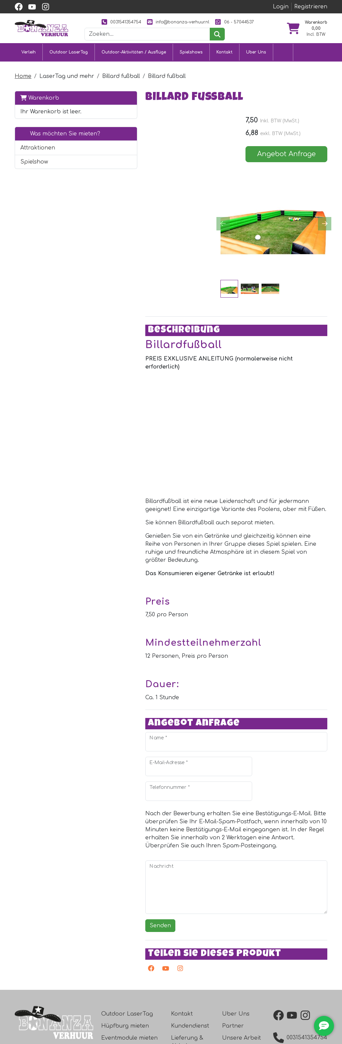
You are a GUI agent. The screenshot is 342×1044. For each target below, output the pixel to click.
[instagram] (45, 7)
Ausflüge (113, 972)
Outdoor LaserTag (68, 63)
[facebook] (19, 7)
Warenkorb (39, 108)
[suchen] (233, 45)
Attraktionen (37, 175)
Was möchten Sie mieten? (47, 156)
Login (281, 7)
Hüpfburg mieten (125, 936)
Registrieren (310, 7)
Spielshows (191, 63)
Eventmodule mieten (129, 948)
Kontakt (224, 63)
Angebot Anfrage (291, 166)
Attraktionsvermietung (132, 960)
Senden (110, 835)
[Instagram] (128, 880)
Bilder (230, 960)
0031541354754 (143, 22)
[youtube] (32, 7)
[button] (78, 174)
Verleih (28, 63)
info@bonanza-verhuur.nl (200, 22)
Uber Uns (256, 63)
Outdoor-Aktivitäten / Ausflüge (134, 63)
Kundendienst (190, 936)
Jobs (178, 988)
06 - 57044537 (177, 33)
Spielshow (34, 189)
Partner (233, 936)
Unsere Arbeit (241, 948)
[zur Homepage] (41, 33)
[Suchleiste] (164, 45)
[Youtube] (113, 880)
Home (23, 87)
